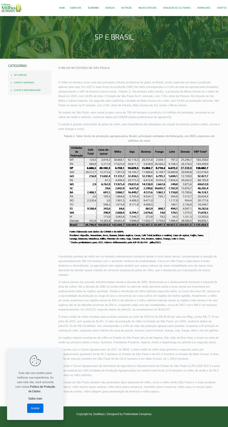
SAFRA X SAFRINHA (24, 82)
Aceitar (35, 408)
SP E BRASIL (20, 75)
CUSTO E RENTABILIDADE (27, 90)
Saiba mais (35, 398)
